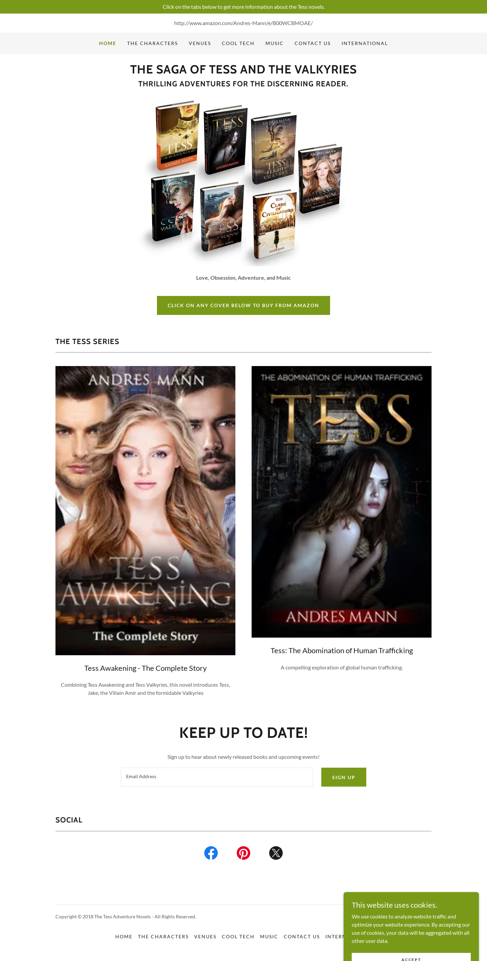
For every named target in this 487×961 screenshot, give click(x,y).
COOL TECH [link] (238, 43)
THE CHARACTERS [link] (152, 43)
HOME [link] (107, 43)
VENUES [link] (200, 43)
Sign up (343, 777)
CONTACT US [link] (313, 43)
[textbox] (217, 777)
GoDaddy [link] (422, 916)
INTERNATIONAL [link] (365, 43)
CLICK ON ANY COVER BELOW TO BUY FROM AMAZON (243, 305)
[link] (243, 71)
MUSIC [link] (274, 43)
